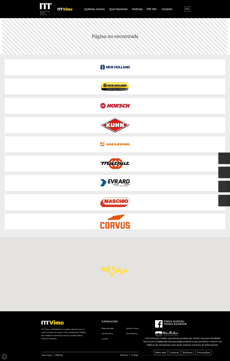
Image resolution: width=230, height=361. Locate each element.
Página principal (108, 328)
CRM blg (59, 355)
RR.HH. (152, 9)
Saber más (160, 352)
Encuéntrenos (131, 333)
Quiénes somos (132, 328)
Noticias (124, 355)
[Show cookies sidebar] (4, 357)
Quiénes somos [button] (94, 9)
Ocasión (167, 9)
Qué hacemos (107, 333)
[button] (113, 268)
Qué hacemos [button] (118, 9)
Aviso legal (46, 355)
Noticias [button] (137, 9)
